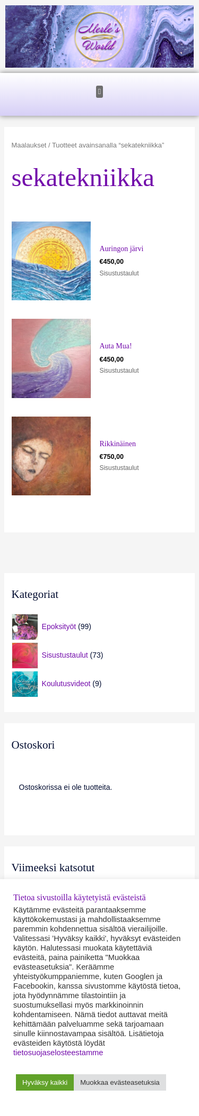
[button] (99, 92)
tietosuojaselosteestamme (58, 1052)
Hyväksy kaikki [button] (44, 1082)
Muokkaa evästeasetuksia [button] (120, 1082)
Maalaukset (29, 145)
